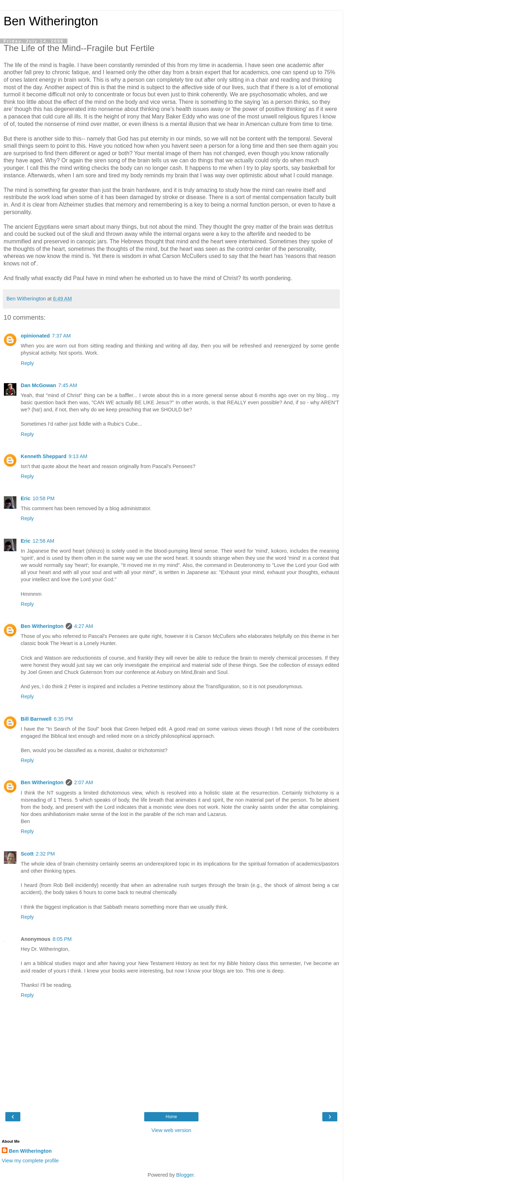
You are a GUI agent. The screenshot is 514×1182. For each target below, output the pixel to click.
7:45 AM (67, 385)
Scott (27, 854)
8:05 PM (62, 939)
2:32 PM (45, 854)
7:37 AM (61, 336)
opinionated (35, 336)
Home (171, 1116)
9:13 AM (78, 456)
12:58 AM (43, 541)
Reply (27, 363)
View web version (171, 1130)
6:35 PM (63, 719)
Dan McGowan (38, 385)
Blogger (185, 1175)
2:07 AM (83, 782)
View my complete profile (30, 1160)
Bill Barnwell (36, 719)
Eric (25, 498)
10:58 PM (43, 498)
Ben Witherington (51, 21)
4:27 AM (83, 626)
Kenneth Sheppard (43, 456)
